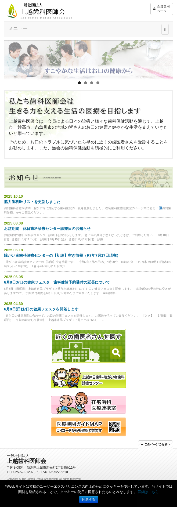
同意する (88, 499)
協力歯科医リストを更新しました (32, 202)
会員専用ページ (161, 8)
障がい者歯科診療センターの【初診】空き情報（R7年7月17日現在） (62, 255)
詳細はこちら (148, 492)
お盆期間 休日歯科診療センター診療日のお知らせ (47, 228)
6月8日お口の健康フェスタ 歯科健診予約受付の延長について (57, 282)
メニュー (18, 28)
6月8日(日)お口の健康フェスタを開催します (41, 309)
